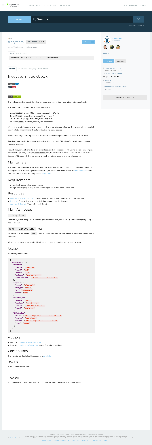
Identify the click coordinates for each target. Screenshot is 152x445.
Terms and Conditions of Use (61, 440)
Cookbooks (34, 5)
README (12, 68)
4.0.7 (35, 42)
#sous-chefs (46, 173)
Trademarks (13, 437)
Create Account (130, 5)
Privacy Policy (75, 440)
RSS (10, 38)
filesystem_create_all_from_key (21, 198)
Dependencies (22, 69)
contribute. (47, 356)
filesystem (13, 201)
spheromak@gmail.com (29, 345)
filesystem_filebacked (18, 204)
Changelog (32, 69)
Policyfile (11, 53)
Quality (43, 69)
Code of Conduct (46, 440)
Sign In (143, 5)
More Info (65, 5)
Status (105, 440)
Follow (89, 42)
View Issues (120, 61)
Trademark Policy (96, 440)
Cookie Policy (85, 440)
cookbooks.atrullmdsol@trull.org (29, 342)
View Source (108, 61)
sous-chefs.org (80, 171)
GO (138, 19)
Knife (24, 53)
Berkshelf (18, 53)
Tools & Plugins (50, 5)
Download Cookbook (125, 97)
